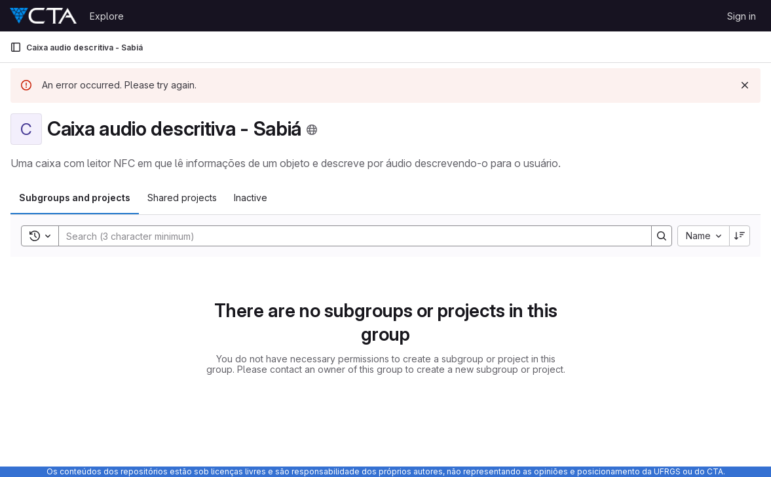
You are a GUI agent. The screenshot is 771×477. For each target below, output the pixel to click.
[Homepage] (43, 15)
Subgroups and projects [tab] (74, 197)
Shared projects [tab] (182, 197)
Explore (107, 16)
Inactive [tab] (250, 197)
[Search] (348, 236)
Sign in (741, 16)
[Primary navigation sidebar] (15, 47)
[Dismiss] (745, 85)
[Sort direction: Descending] (739, 235)
